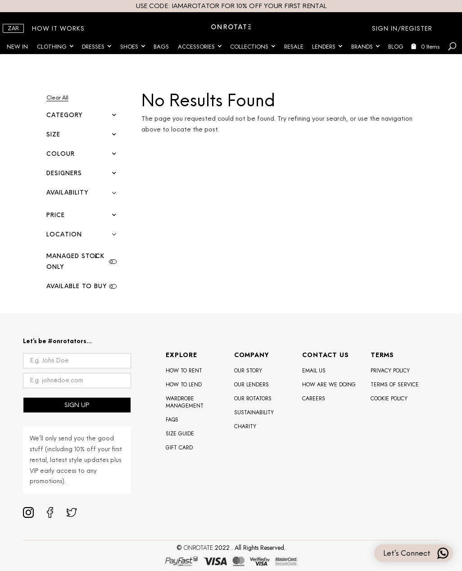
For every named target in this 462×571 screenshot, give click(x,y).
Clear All (57, 98)
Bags (161, 46)
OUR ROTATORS (253, 398)
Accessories (196, 46)
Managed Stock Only (75, 261)
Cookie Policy (389, 398)
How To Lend (184, 385)
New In (17, 46)
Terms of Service (395, 385)
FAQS (172, 420)
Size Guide (180, 434)
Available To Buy (76, 286)
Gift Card (179, 448)
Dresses (93, 46)
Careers (313, 398)
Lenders (323, 46)
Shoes (129, 46)
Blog (395, 46)
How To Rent (184, 371)
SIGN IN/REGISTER (402, 28)
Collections (249, 46)
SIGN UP (76, 405)
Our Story (248, 371)
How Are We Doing (329, 385)
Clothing (52, 46)
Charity (245, 426)
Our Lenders (251, 385)
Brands (362, 46)
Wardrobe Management (185, 402)
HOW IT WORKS (58, 28)
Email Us (314, 371)
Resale (293, 46)
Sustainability (254, 412)
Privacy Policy (390, 371)
